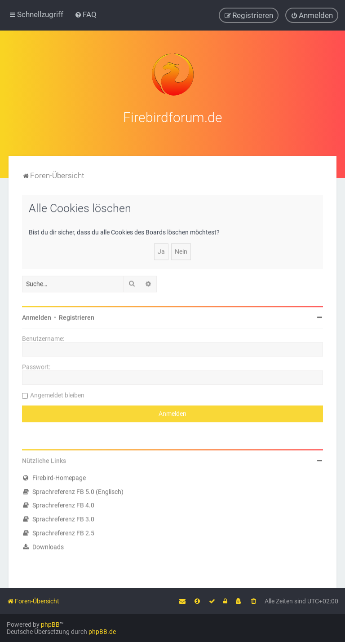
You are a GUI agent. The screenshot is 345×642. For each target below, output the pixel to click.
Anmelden (36, 316)
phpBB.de (102, 631)
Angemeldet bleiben (57, 393)
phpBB (50, 624)
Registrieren (76, 316)
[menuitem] (85, 14)
